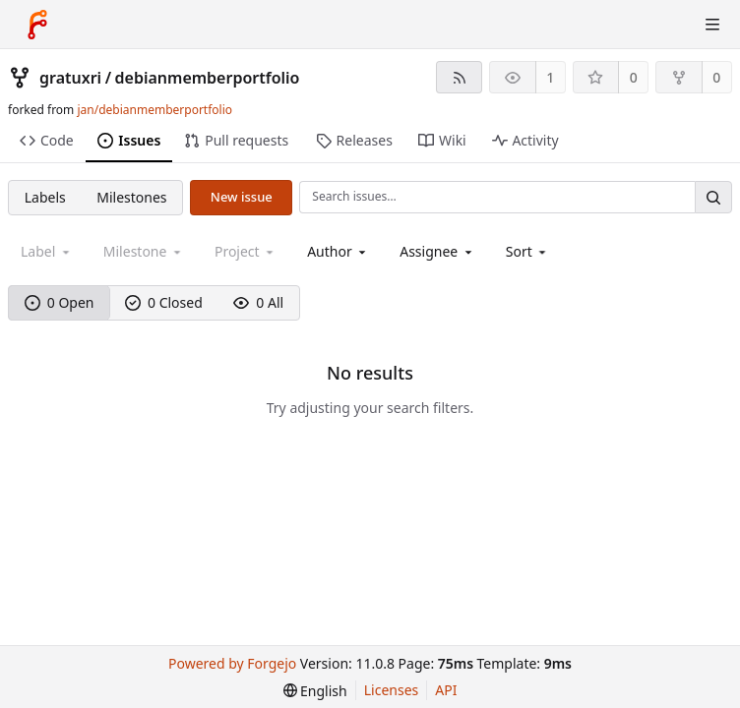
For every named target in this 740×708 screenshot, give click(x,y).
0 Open (59, 302)
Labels (45, 197)
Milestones (131, 197)
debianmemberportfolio (207, 78)
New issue (242, 197)
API (446, 689)
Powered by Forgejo (232, 663)
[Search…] (713, 197)
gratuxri (70, 78)
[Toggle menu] (712, 24)
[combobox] (338, 251)
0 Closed (164, 302)
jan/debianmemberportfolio (154, 109)
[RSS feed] (459, 77)
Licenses (391, 689)
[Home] (37, 24)
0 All (258, 302)
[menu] (528, 251)
